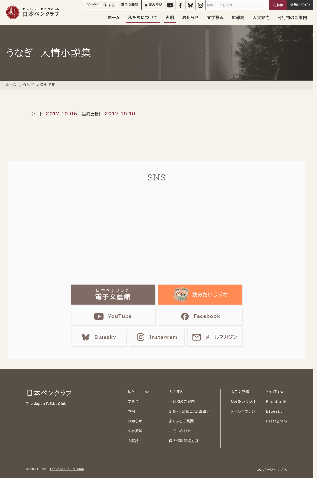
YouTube (275, 392)
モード (100, 5)
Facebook (276, 401)
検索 (280, 5)
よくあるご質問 (181, 421)
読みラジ (153, 5)
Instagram (276, 421)
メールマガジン (243, 411)
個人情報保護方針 (184, 441)
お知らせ (190, 18)
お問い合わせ (180, 431)
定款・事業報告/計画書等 (189, 411)
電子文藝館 (130, 5)
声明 (170, 18)
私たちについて (143, 18)
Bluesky (274, 411)
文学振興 (215, 18)
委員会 (133, 401)
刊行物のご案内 (292, 18)
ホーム (114, 18)
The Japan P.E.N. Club (67, 469)
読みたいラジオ (243, 401)
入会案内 (261, 18)
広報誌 (238, 18)
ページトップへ (275, 469)
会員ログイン (300, 5)
